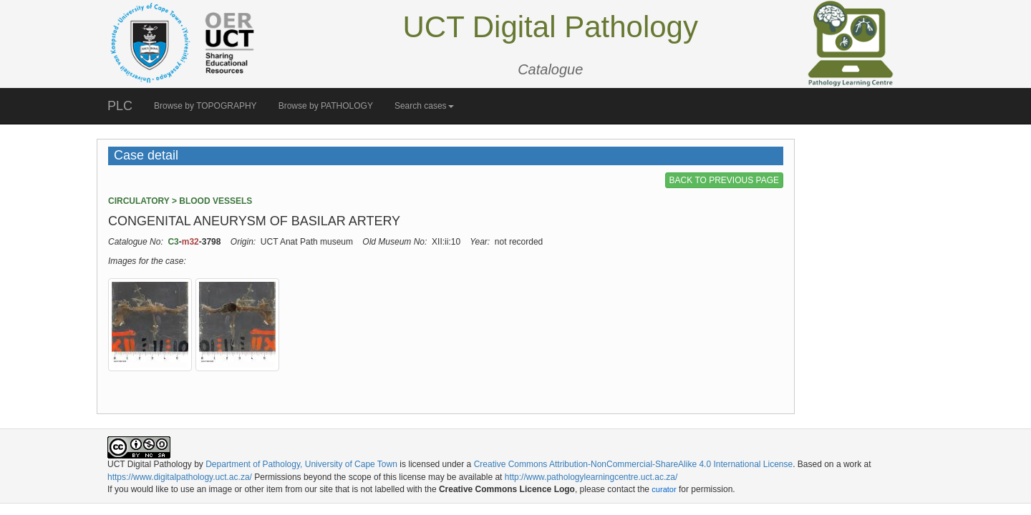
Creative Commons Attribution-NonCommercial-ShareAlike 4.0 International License (633, 464)
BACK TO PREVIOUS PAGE (724, 180)
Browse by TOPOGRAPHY (205, 106)
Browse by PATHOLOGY (326, 106)
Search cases (424, 106)
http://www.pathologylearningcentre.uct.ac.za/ (591, 477)
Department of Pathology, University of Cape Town (301, 464)
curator (664, 489)
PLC (119, 106)
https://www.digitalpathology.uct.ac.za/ (179, 477)
